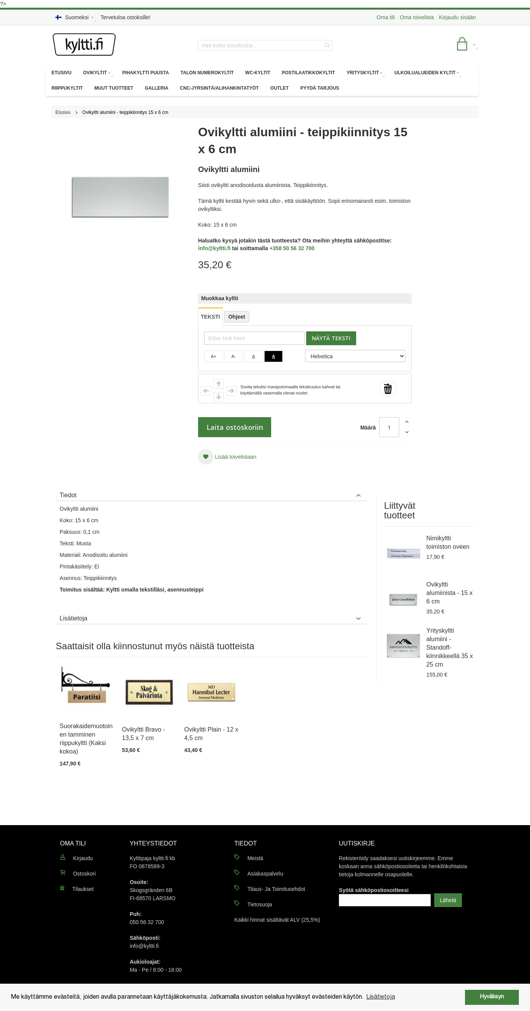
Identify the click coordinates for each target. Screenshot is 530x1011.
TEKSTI (210, 317)
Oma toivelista (417, 17)
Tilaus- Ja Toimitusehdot (276, 889)
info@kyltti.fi (214, 248)
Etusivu (62, 112)
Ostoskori (84, 874)
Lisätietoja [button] (380, 997)
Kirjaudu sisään (457, 17)
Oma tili (386, 17)
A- (233, 356)
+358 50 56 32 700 (292, 248)
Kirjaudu (83, 858)
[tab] (211, 493)
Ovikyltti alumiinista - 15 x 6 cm (450, 593)
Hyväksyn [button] (492, 996)
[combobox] (265, 45)
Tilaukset (83, 889)
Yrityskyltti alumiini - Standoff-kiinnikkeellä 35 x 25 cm (450, 647)
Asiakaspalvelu (265, 874)
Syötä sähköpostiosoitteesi (373, 890)
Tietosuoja (259, 904)
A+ (213, 356)
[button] (227, 457)
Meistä (255, 858)
